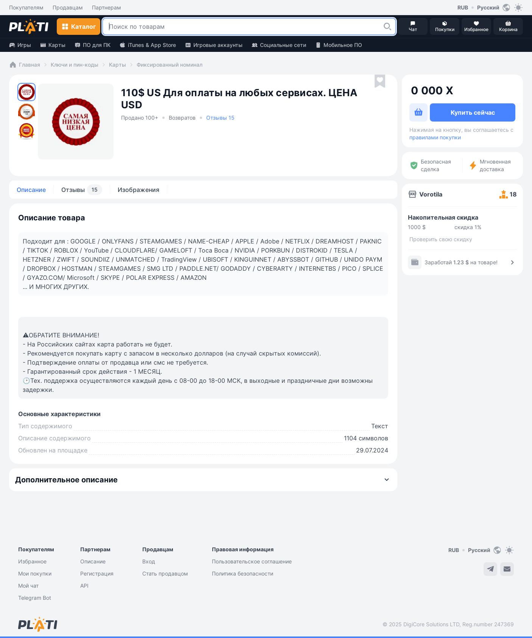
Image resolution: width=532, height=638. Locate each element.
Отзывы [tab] (81, 189)
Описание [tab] (31, 189)
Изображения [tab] (138, 189)
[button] (387, 26)
